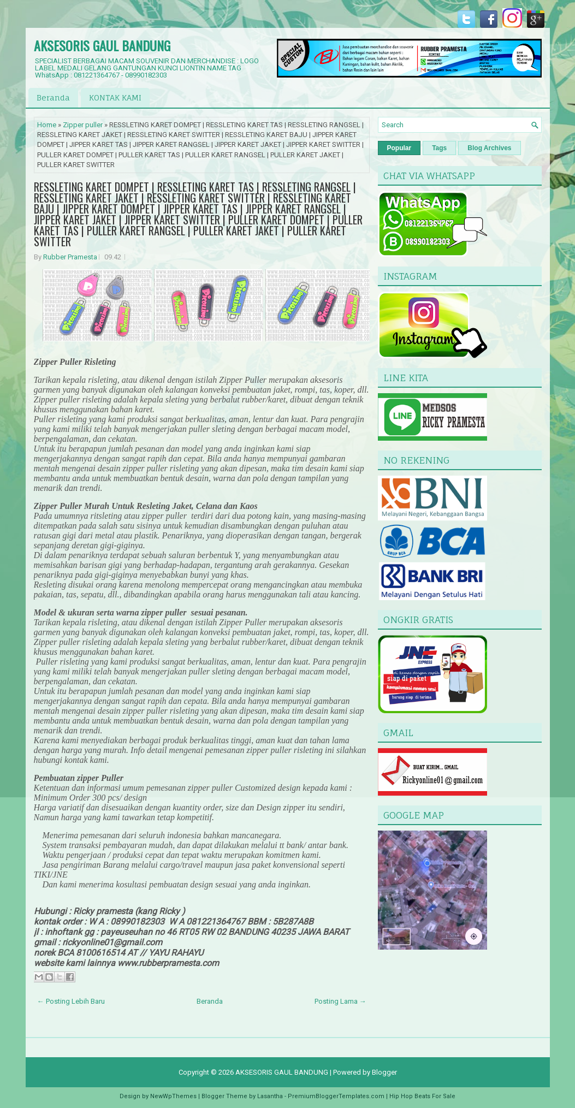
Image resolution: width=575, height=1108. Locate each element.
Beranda (53, 97)
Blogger (384, 1072)
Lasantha (270, 1096)
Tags (439, 148)
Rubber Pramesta (70, 257)
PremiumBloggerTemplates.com (336, 1096)
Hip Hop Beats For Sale (422, 1096)
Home (46, 125)
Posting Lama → (340, 1001)
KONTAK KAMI (115, 97)
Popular (399, 148)
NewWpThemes (173, 1096)
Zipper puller (83, 125)
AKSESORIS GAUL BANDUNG (102, 45)
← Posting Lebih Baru (71, 1001)
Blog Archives (489, 148)
